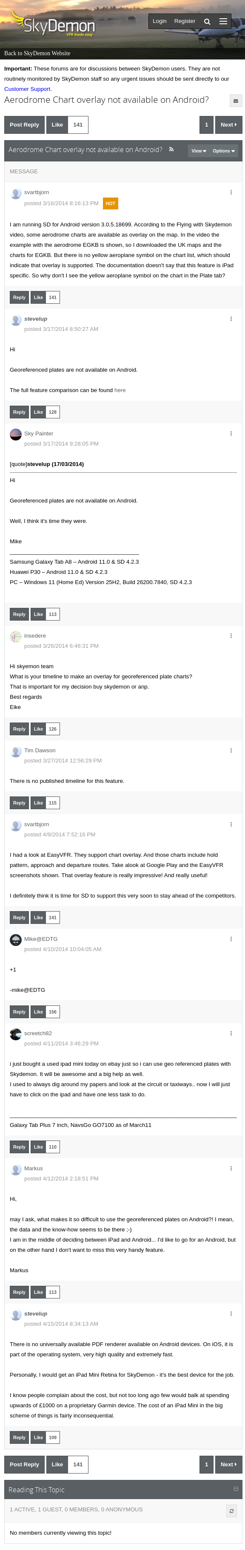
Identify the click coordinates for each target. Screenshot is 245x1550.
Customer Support (27, 89)
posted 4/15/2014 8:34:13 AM (61, 1324)
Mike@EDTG (41, 939)
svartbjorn (36, 192)
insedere (35, 635)
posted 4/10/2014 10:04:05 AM (63, 949)
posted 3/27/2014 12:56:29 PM (63, 760)
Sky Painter (38, 433)
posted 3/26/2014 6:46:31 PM (61, 646)
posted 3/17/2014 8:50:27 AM (61, 329)
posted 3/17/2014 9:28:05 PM (61, 443)
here (120, 390)
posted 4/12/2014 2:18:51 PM (61, 1178)
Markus (33, 1168)
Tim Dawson (40, 750)
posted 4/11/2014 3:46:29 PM (61, 1043)
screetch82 (38, 1033)
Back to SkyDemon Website (37, 53)
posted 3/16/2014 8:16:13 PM (61, 203)
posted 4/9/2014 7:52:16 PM (59, 834)
